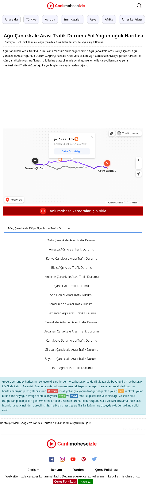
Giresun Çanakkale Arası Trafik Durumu (71, 349)
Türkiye (31, 19)
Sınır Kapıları (72, 19)
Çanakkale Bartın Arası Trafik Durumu (71, 340)
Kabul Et (85, 481)
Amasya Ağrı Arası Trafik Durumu (71, 249)
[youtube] (73, 459)
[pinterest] (83, 459)
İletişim (34, 470)
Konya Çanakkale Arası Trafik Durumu (71, 258)
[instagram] (62, 459)
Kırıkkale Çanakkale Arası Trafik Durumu (71, 277)
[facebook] (51, 459)
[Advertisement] (73, 98)
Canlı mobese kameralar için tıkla (73, 210)
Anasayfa (11, 19)
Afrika (109, 19)
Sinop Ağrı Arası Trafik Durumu (72, 368)
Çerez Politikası (106, 470)
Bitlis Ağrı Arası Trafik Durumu (71, 267)
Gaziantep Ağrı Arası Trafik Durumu (72, 313)
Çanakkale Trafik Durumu (71, 286)
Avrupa (50, 19)
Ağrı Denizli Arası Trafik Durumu (71, 295)
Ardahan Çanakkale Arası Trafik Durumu (71, 331)
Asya (93, 19)
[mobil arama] (139, 6)
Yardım (78, 470)
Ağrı (10, 228)
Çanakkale (21, 228)
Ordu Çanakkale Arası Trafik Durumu (72, 240)
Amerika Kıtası (132, 19)
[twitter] (94, 459)
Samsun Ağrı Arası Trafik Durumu (71, 304)
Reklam (56, 470)
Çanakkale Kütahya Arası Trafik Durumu (72, 322)
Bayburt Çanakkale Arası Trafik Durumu (71, 359)
